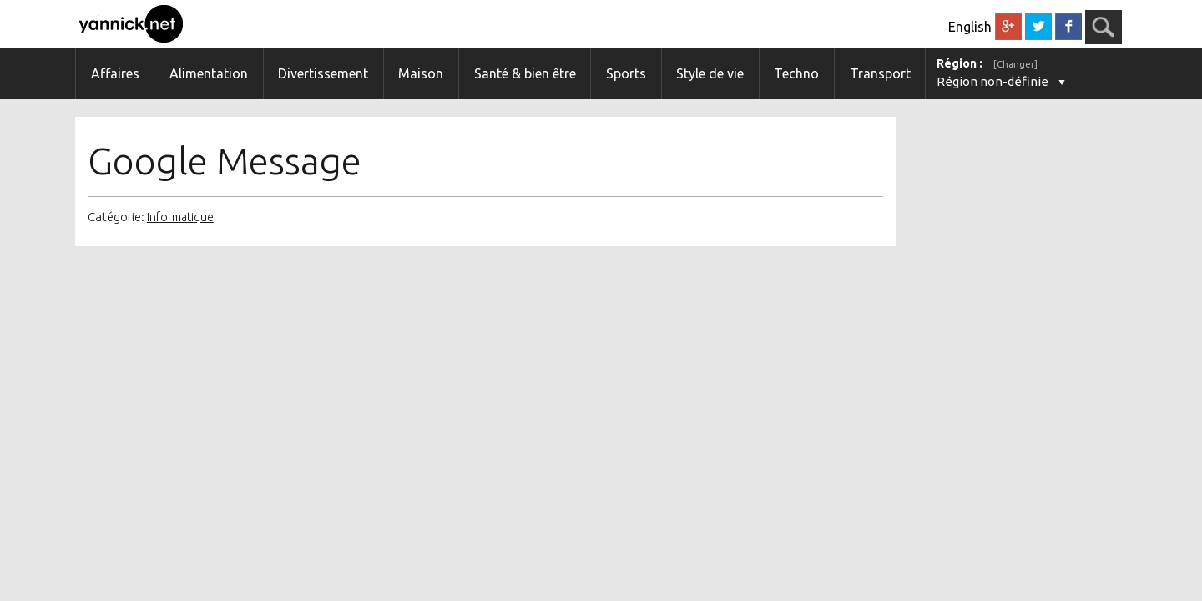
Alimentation (208, 73)
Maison (420, 73)
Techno (796, 73)
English (970, 26)
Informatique (180, 217)
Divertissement (323, 73)
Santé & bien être (525, 73)
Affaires (115, 73)
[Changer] (1015, 64)
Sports (626, 73)
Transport (880, 73)
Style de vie (710, 73)
